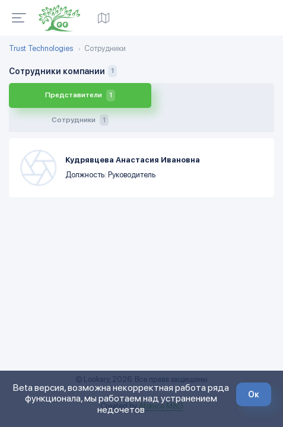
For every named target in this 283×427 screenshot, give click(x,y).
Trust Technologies (41, 48)
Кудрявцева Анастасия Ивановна (132, 135)
